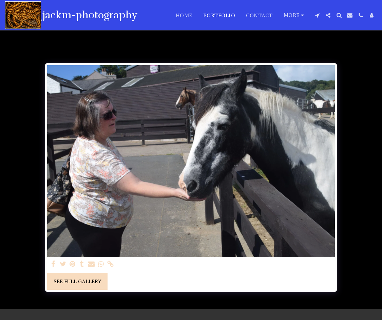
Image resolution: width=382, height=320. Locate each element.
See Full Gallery (77, 281)
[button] (317, 15)
